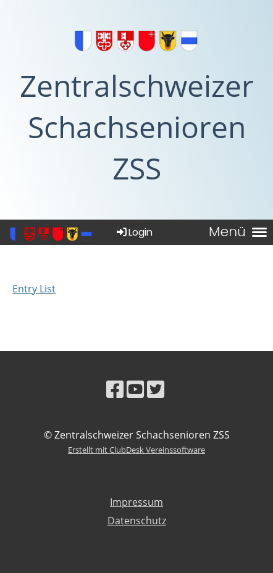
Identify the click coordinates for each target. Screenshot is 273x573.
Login (134, 232)
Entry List (34, 288)
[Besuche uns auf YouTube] (135, 389)
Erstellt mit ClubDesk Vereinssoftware (136, 449)
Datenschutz (136, 520)
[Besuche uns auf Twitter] (155, 389)
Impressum (136, 502)
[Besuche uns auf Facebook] (115, 389)
